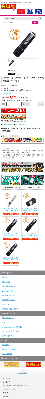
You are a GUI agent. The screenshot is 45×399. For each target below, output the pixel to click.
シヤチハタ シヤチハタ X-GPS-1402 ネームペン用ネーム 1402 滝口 (29, 210)
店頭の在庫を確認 (8, 124)
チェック (19, 74)
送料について (7, 304)
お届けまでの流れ (8, 300)
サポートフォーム (8, 322)
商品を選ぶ (6, 282)
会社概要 (5, 396)
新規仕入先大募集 (8, 349)
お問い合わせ (7, 392)
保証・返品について (20, 124)
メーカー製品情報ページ (8, 93)
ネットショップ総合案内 (11, 331)
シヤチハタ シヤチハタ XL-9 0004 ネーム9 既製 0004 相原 (30, 235)
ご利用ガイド (7, 382)
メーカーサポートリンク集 (12, 327)
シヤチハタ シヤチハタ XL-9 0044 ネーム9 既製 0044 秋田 (11, 259)
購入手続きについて (9, 295)
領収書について (8, 277)
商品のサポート (8, 318)
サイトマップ (7, 378)
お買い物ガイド (8, 336)
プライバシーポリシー (10, 389)
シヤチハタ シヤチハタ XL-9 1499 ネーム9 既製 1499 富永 (11, 235)
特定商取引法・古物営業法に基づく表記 (15, 385)
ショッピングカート (9, 291)
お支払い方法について (10, 309)
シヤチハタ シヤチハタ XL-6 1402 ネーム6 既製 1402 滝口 (11, 210)
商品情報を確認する (9, 286)
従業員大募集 (7, 354)
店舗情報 (5, 345)
